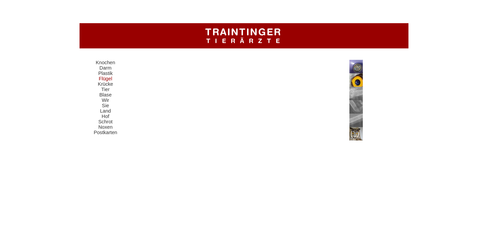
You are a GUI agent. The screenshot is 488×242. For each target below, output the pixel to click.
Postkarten (105, 132)
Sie (105, 105)
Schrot (105, 121)
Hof (105, 116)
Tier (105, 89)
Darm (105, 68)
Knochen (105, 62)
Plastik (105, 73)
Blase (105, 94)
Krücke (105, 84)
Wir (105, 100)
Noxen (105, 127)
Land (105, 111)
